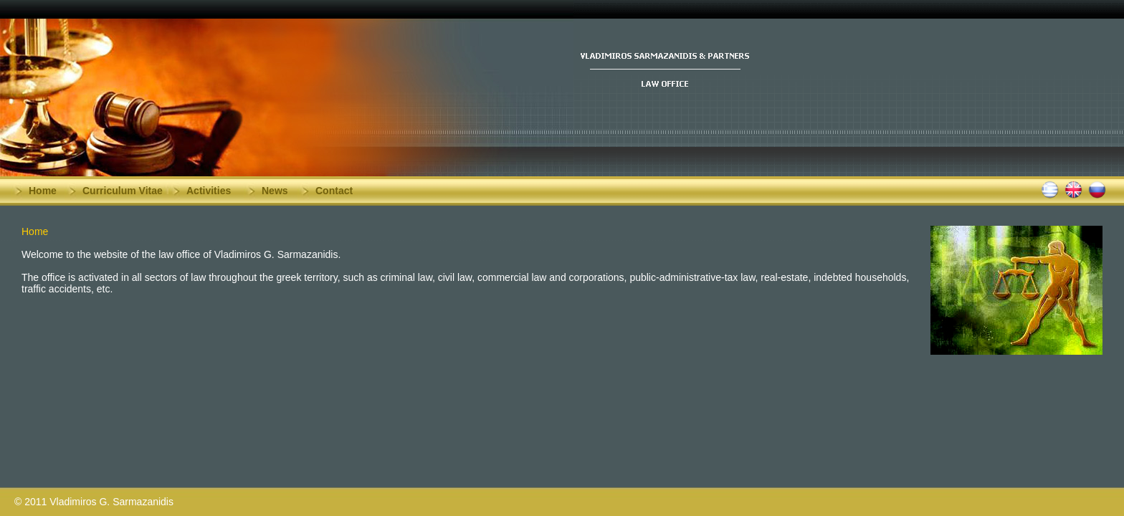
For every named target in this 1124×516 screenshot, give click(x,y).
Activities (208, 190)
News (275, 190)
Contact (334, 190)
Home (43, 190)
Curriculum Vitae (122, 190)
